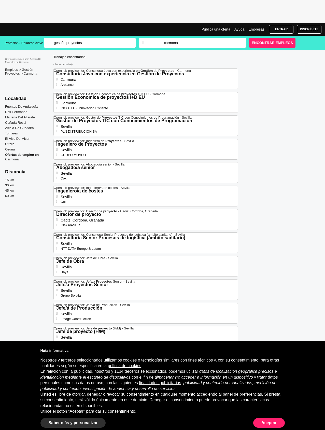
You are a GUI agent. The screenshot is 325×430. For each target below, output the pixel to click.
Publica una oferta (216, 29)
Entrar (281, 29)
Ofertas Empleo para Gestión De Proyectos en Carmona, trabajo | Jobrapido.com (24, 29)
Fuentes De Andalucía (21, 106)
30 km (9, 185)
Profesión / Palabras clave (24, 43)
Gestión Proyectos (19, 71)
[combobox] (200, 43)
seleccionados (153, 371)
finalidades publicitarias (160, 383)
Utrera (9, 144)
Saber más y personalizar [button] (73, 423)
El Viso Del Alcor (17, 139)
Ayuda (239, 29)
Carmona (30, 73)
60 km (9, 196)
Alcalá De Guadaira (19, 128)
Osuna (10, 149)
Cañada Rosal (15, 122)
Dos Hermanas (16, 112)
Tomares (11, 133)
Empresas (256, 29)
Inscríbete (309, 29)
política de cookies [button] (125, 366)
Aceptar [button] (269, 423)
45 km (9, 190)
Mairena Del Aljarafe (20, 117)
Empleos (12, 70)
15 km (9, 180)
